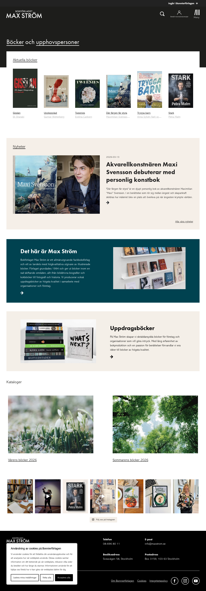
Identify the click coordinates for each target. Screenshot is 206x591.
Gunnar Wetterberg (54, 116)
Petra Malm (174, 116)
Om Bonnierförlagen (122, 580)
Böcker (15, 42)
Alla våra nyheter (184, 221)
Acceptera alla (63, 577)
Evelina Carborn (83, 116)
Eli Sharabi (18, 116)
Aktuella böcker (25, 60)
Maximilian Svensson (117, 116)
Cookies (141, 580)
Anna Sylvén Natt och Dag (151, 116)
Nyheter (19, 146)
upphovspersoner (57, 42)
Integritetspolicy (159, 580)
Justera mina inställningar (24, 577)
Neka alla (47, 577)
